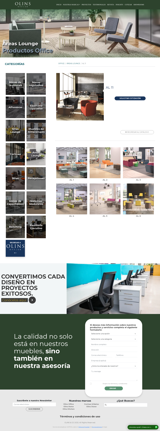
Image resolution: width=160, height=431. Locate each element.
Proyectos (86, 4)
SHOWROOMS (138, 4)
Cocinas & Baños (91, 404)
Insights (119, 4)
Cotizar (128, 4)
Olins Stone (91, 407)
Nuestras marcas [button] (71, 4)
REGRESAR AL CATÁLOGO (137, 132)
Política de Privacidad (84, 427)
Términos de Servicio (97, 427)
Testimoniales (99, 4)
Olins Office (68, 404)
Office (61, 63)
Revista (110, 4)
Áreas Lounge (73, 63)
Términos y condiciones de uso (80, 416)
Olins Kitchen (68, 409)
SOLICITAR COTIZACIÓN (130, 98)
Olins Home (68, 407)
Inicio (58, 4)
